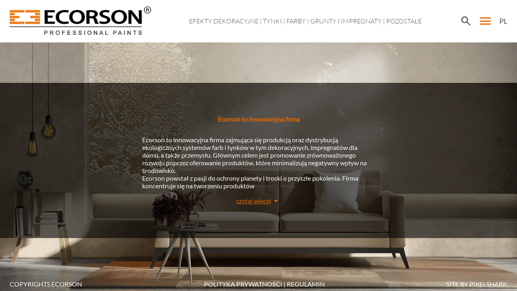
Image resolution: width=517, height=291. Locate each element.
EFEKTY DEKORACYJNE (223, 21)
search (466, 21)
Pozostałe (404, 21)
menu (485, 21)
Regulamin (306, 284)
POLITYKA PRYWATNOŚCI (243, 284)
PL (503, 21)
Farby (296, 21)
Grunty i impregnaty (346, 21)
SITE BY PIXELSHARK (476, 284)
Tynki (272, 21)
